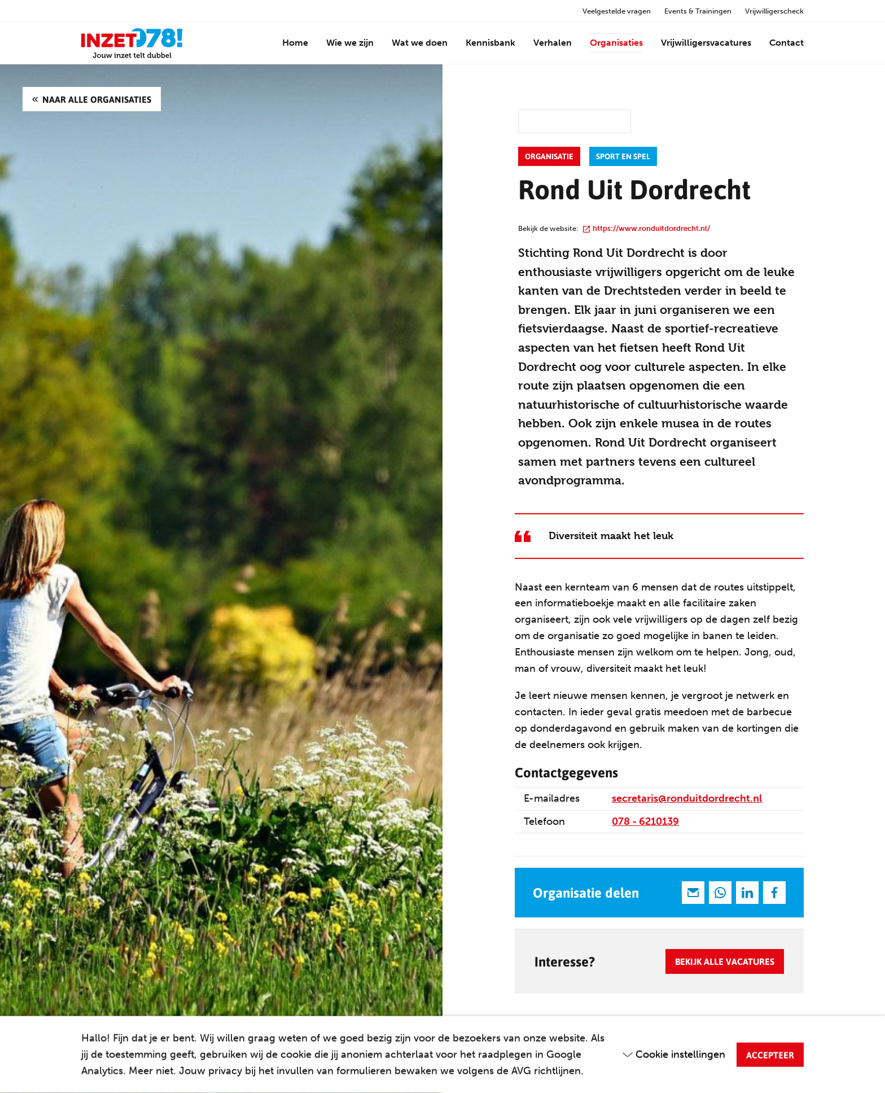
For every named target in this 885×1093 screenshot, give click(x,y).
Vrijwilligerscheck (774, 11)
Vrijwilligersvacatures (706, 42)
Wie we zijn (350, 42)
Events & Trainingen (697, 11)
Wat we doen (420, 42)
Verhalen (552, 42)
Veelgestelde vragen (616, 11)
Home (295, 42)
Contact (786, 42)
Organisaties (616, 42)
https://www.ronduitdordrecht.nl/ (646, 228)
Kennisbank (490, 42)
